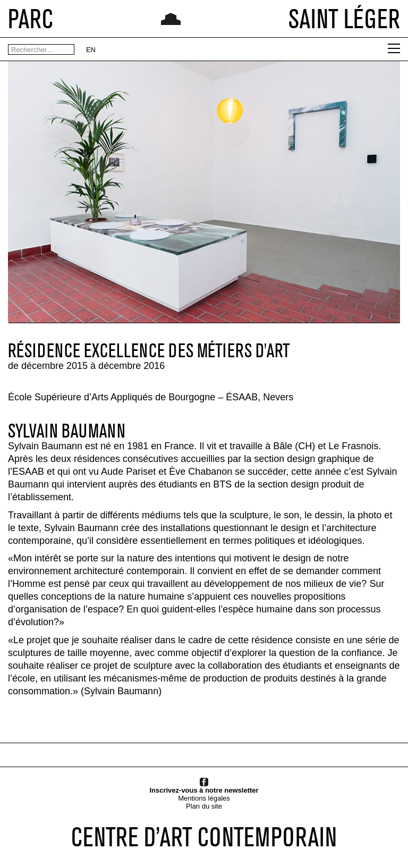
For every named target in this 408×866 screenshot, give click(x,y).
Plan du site (204, 806)
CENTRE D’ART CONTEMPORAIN (204, 836)
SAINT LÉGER (344, 18)
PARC (30, 18)
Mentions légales (204, 798)
